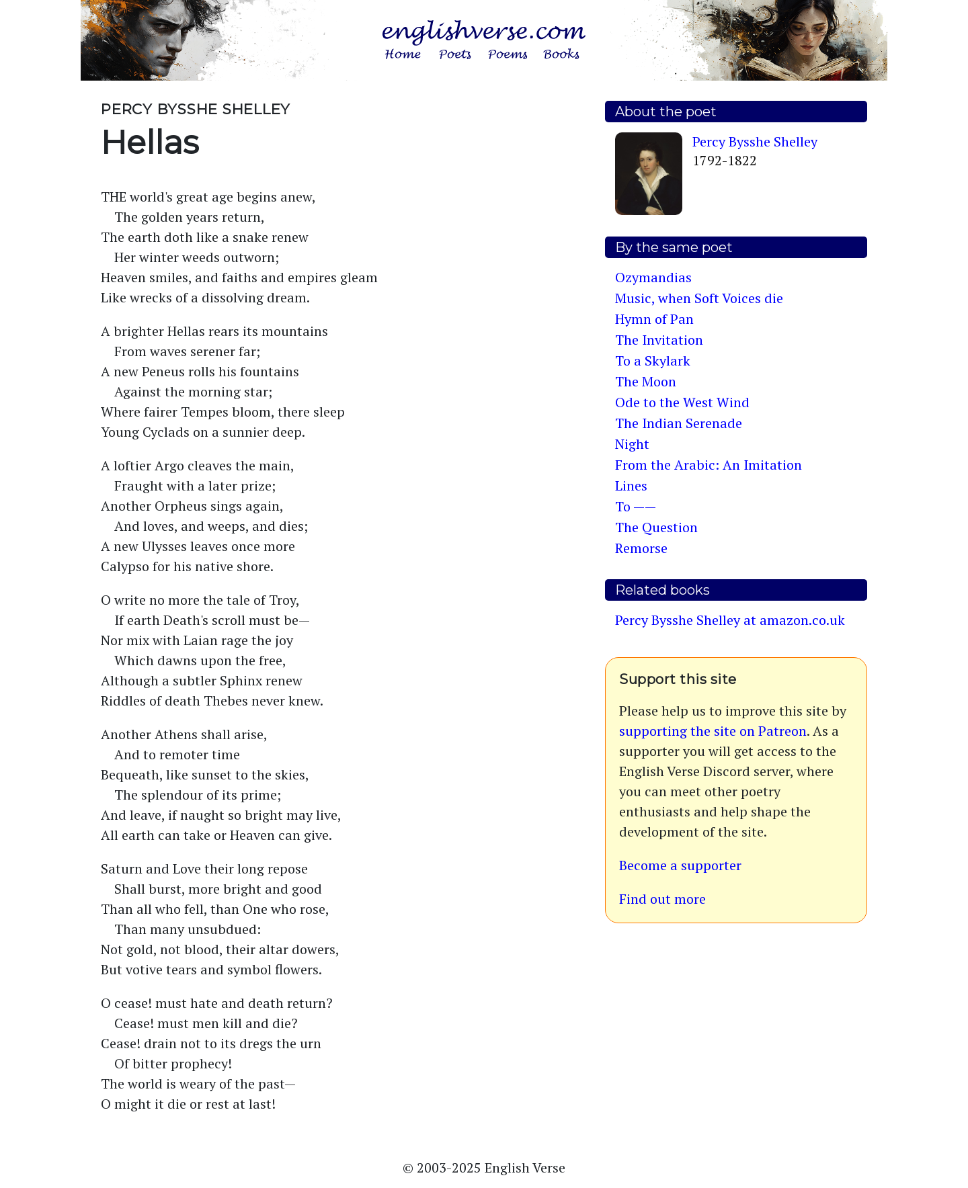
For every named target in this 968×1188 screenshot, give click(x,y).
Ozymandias (653, 277)
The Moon (645, 381)
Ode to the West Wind (682, 402)
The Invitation (659, 340)
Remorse (641, 548)
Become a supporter (680, 865)
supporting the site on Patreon (713, 731)
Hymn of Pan (654, 319)
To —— (635, 506)
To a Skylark (652, 360)
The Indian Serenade (678, 423)
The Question (656, 527)
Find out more (662, 899)
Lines (631, 485)
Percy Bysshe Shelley (754, 141)
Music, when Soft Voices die (699, 298)
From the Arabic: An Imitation (708, 465)
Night (632, 444)
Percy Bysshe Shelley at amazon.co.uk (730, 620)
